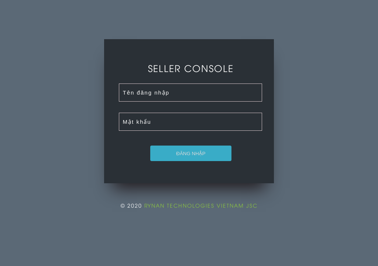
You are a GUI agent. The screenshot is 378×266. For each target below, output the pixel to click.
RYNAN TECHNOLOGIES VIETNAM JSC (201, 205)
